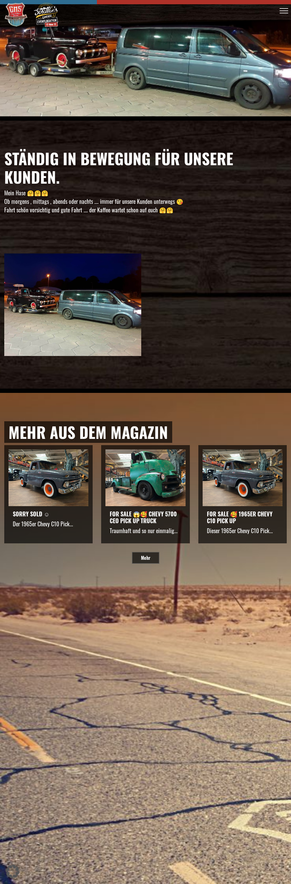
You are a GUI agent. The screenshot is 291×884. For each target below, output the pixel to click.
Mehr (145, 557)
